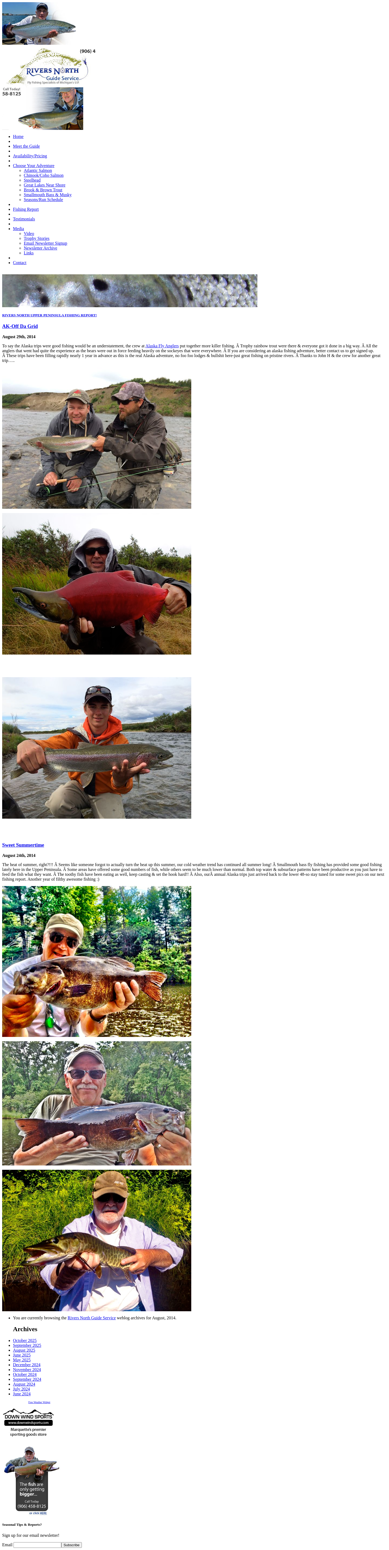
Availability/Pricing (30, 156)
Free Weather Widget (39, 1402)
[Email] (37, 1545)
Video (29, 233)
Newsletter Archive (40, 248)
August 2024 (24, 1384)
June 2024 (22, 1394)
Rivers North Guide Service (92, 1318)
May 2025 (22, 1360)
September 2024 (27, 1379)
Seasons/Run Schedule (43, 199)
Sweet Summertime (23, 845)
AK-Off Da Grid (20, 326)
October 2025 (25, 1340)
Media (18, 228)
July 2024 (21, 1389)
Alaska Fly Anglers (162, 346)
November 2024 (27, 1369)
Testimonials (24, 219)
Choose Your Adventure (33, 165)
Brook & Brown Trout (43, 190)
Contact (19, 262)
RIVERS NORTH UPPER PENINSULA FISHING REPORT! (49, 315)
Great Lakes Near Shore (44, 185)
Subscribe (71, 1545)
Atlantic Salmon (38, 170)
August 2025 (24, 1350)
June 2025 (22, 1355)
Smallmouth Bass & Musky (48, 194)
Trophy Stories (36, 238)
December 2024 (27, 1364)
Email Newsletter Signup (45, 243)
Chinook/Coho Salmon (43, 175)
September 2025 (27, 1345)
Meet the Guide (26, 146)
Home (18, 136)
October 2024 (25, 1374)
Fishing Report (26, 209)
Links (28, 253)
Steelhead (32, 180)
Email (8, 1544)
